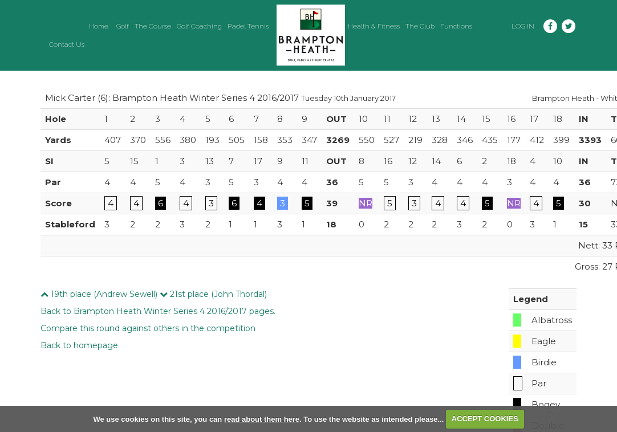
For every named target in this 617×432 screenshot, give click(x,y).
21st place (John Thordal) (213, 294)
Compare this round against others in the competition (147, 328)
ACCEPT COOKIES (485, 418)
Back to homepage (79, 345)
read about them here (261, 418)
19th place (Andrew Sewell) (98, 294)
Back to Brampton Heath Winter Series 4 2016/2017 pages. (157, 311)
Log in (523, 26)
